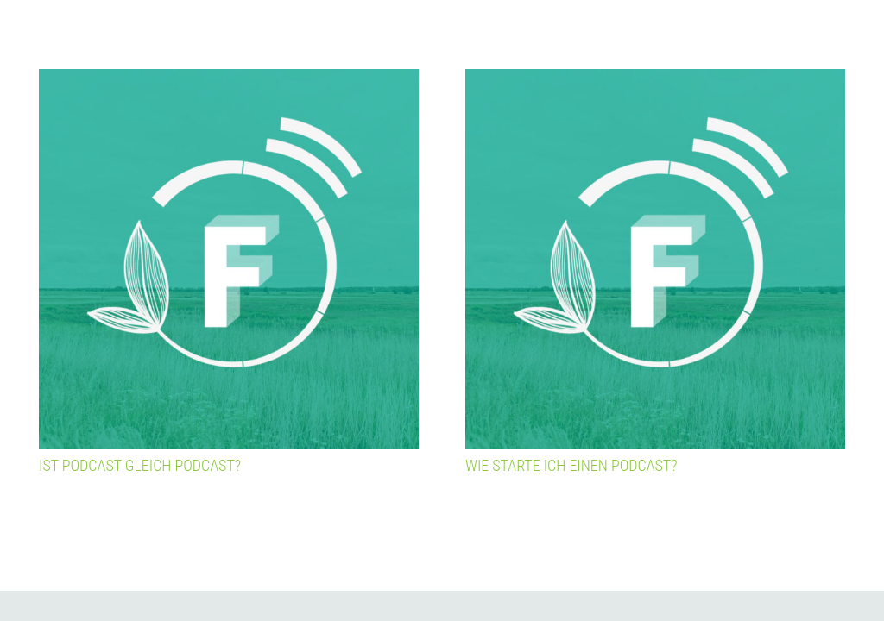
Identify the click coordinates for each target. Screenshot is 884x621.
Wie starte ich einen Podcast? (571, 465)
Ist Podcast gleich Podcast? (140, 465)
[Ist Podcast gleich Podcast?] (229, 258)
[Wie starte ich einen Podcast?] (655, 258)
